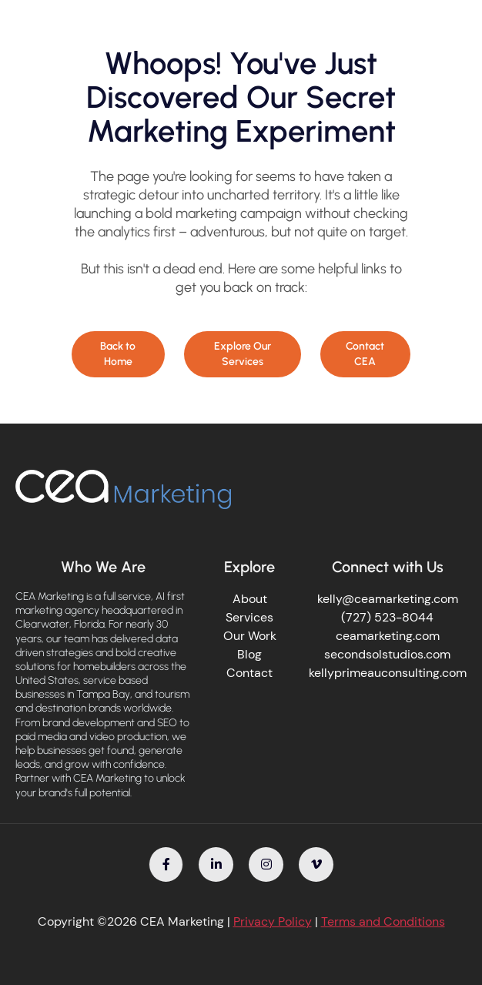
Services (249, 617)
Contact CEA (365, 354)
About (250, 599)
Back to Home (118, 354)
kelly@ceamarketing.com (387, 599)
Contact (249, 673)
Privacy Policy (272, 921)
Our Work (249, 636)
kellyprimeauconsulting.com (388, 673)
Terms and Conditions (383, 921)
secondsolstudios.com (387, 654)
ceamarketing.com (388, 636)
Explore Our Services (242, 354)
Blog (249, 654)
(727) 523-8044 (387, 617)
